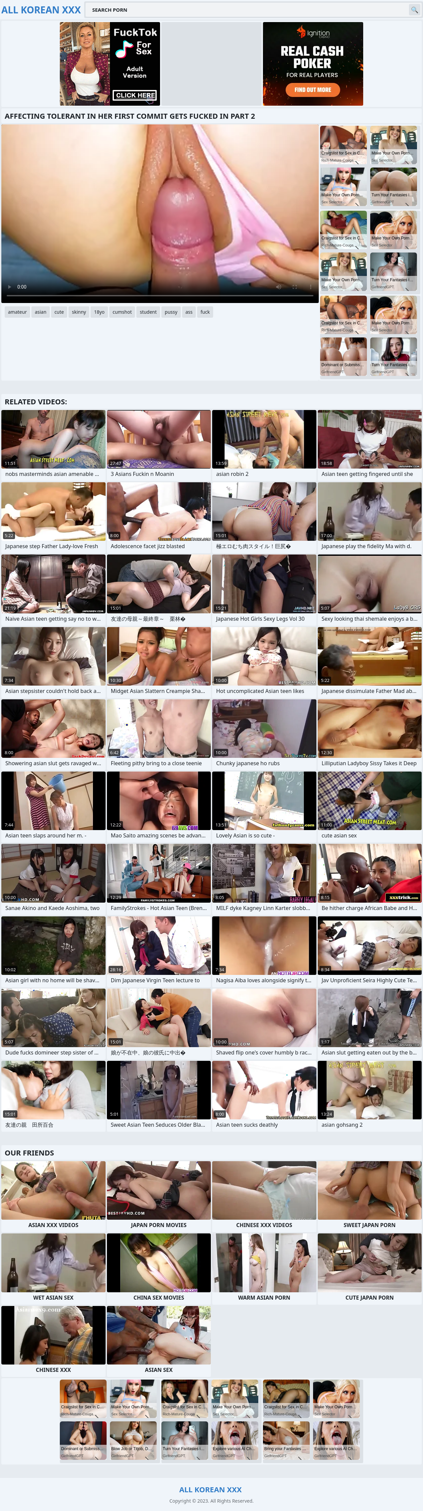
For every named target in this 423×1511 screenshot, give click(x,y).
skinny (79, 312)
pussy (171, 312)
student (148, 312)
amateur (17, 312)
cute (59, 312)
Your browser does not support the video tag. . (160, 213)
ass (188, 312)
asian (40, 312)
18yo (99, 312)
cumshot (122, 312)
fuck (205, 312)
